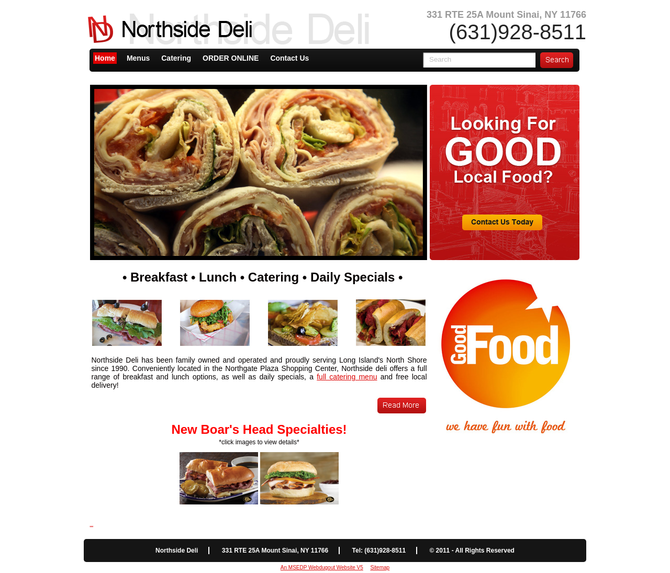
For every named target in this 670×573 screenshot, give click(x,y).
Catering (176, 58)
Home (105, 58)
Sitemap (379, 567)
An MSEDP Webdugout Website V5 (322, 567)
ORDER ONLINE (231, 58)
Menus (138, 58)
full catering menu (347, 377)
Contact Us (289, 58)
